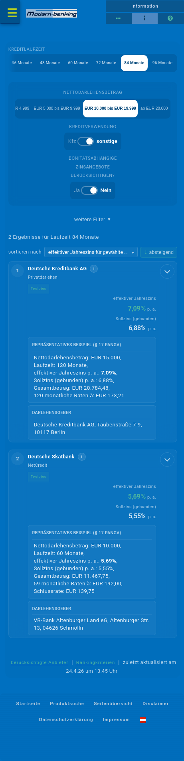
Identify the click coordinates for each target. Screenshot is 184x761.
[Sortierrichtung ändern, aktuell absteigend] (158, 252)
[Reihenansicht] (119, 18)
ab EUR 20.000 (154, 108)
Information (144, 6)
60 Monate (78, 63)
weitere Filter (92, 219)
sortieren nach (25, 252)
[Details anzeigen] (167, 271)
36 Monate (22, 63)
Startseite (28, 703)
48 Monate (50, 63)
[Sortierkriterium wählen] (91, 252)
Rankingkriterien (95, 662)
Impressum (116, 719)
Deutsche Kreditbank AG (57, 269)
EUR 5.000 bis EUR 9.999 (57, 108)
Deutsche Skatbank (51, 457)
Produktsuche (67, 703)
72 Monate (106, 63)
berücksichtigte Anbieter (39, 662)
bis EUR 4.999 (16, 108)
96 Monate (162, 63)
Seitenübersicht (113, 703)
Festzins (38, 289)
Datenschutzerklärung (66, 719)
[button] (93, 352)
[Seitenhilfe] (171, 18)
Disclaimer (155, 703)
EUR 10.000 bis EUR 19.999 (110, 108)
